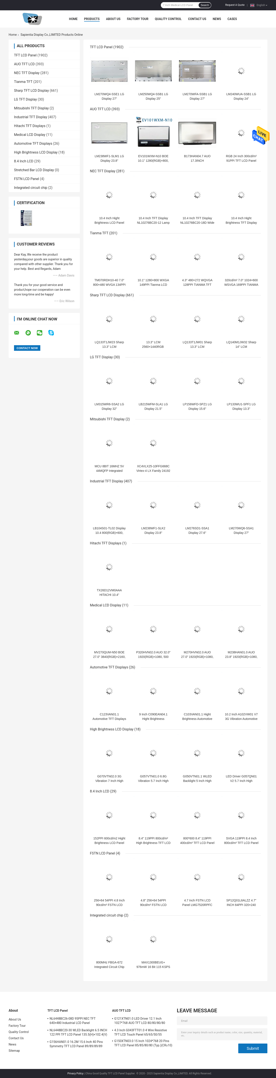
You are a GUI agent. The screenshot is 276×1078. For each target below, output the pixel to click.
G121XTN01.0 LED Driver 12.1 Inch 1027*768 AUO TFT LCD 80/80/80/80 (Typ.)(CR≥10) (139, 1021)
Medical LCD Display (29, 135)
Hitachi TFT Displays (29, 126)
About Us (113, 19)
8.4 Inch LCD (23, 161)
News (217, 19)
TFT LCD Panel (25, 55)
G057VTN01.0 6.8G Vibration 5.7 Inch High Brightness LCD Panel (153, 781)
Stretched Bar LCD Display (34, 170)
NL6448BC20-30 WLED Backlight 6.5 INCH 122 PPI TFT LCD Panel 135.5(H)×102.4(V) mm (78, 1033)
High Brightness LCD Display (36, 152)
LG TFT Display (25, 99)
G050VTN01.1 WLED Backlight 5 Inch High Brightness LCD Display (197, 781)
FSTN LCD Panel (26, 179)
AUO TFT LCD (24, 64)
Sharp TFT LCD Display (31, 91)
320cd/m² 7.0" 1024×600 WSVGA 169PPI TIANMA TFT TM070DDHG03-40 (241, 284)
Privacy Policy (75, 1073)
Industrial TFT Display (30, 117)
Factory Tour (138, 19)
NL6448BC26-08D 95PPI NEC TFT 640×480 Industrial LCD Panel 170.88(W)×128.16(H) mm (73, 1021)
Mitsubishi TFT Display (31, 108)
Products (92, 19)
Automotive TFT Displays (33, 143)
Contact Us (197, 19)
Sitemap (14, 1050)
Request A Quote (235, 4)
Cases (232, 19)
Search (205, 5)
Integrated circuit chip (30, 188)
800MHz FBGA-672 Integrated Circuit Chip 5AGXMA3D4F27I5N (109, 967)
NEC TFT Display (26, 73)
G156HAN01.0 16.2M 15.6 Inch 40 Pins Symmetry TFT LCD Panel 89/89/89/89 (76, 1044)
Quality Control (168, 19)
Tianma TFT (23, 82)
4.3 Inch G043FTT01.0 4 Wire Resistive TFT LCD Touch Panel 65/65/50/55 (140, 1032)
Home (73, 19)
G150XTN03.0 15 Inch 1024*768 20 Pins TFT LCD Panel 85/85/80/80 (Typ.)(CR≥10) (143, 1043)
